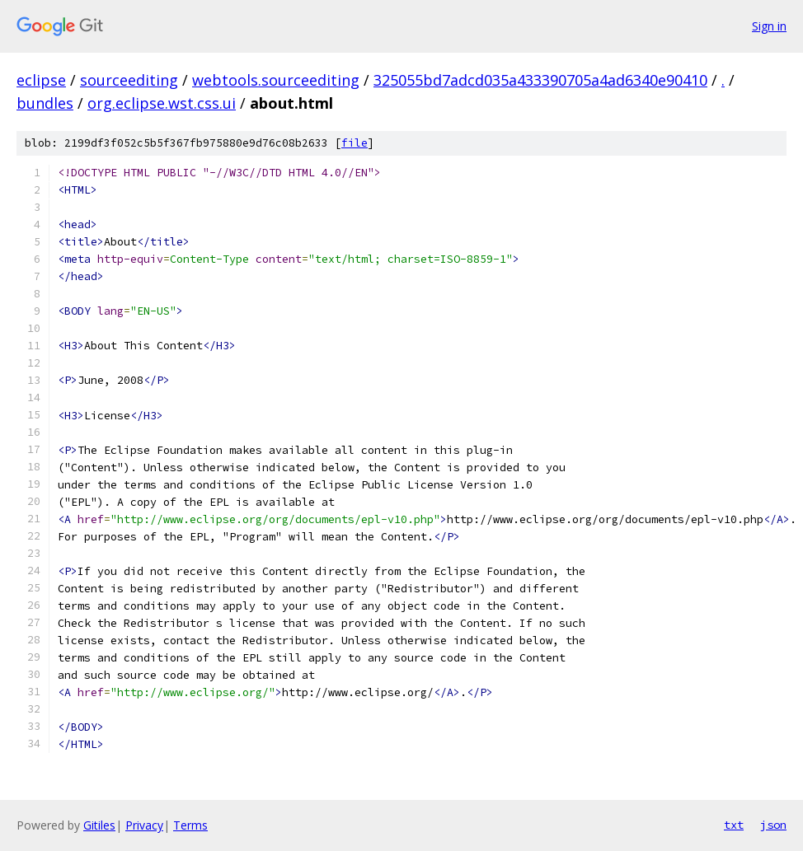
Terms (190, 825)
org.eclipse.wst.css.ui (161, 103)
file (354, 143)
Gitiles (99, 825)
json (773, 824)
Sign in (769, 26)
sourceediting (129, 80)
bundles (44, 103)
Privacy (144, 825)
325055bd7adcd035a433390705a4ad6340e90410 (540, 80)
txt (734, 824)
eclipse (41, 80)
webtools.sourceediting (275, 80)
